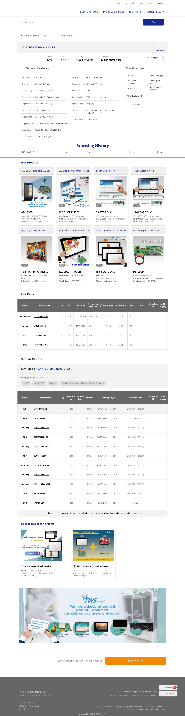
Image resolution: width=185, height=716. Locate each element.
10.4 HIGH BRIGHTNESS (34, 271)
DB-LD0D (138, 271)
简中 (133, 3)
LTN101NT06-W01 (42, 484)
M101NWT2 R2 (40, 409)
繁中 (118, 3)
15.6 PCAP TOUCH (143, 212)
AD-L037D (27, 212)
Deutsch (160, 3)
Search (155, 22)
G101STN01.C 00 (41, 437)
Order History (155, 11)
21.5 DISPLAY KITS (69, 212)
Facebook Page (130, 691)
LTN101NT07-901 (41, 474)
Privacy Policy (145, 691)
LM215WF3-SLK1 (41, 316)
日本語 (141, 3)
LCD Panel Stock (89, 11)
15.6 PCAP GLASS (105, 271)
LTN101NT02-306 (41, 427)
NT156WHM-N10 (41, 345)
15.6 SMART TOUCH (70, 271)
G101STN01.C (39, 493)
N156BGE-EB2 (40, 326)
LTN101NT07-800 (41, 446)
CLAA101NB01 (40, 456)
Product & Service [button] (113, 11)
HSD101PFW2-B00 (41, 465)
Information (135, 11)
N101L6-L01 (39, 503)
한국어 (150, 3)
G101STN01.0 (39, 418)
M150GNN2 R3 (40, 335)
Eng (125, 3)
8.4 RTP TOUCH (104, 212)
